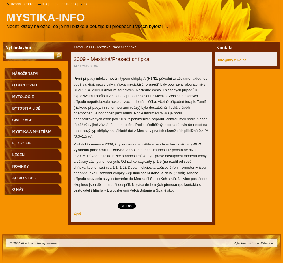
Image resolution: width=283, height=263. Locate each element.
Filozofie (21, 143)
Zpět (77, 213)
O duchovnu (24, 85)
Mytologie (23, 97)
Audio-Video (24, 178)
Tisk (44, 4)
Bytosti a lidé (26, 108)
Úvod (78, 47)
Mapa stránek (66, 4)
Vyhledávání (18, 47)
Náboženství (25, 73)
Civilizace (22, 120)
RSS (86, 4)
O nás (18, 189)
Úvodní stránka (23, 4)
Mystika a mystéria (32, 131)
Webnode (266, 243)
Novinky (20, 166)
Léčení (19, 155)
